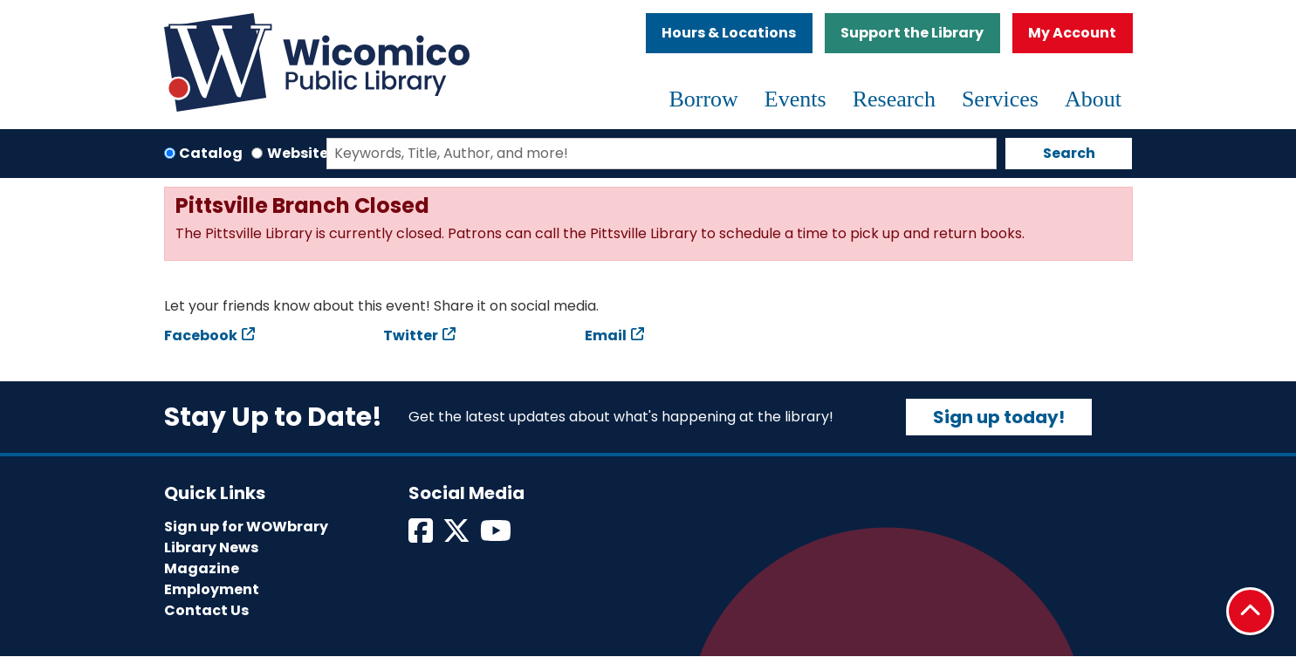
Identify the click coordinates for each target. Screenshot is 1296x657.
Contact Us (206, 610)
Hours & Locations (729, 33)
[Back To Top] (1250, 611)
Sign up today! (999, 417)
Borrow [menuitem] (703, 99)
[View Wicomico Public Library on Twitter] (457, 536)
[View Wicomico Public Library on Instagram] (497, 536)
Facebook (200, 335)
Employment (211, 589)
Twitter (410, 335)
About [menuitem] (1093, 99)
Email (606, 335)
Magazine (201, 568)
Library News (211, 547)
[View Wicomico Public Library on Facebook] (421, 536)
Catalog (211, 153)
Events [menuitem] (795, 99)
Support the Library (912, 33)
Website (297, 153)
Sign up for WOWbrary (246, 527)
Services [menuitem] (1000, 99)
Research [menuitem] (894, 99)
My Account (1072, 33)
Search (1069, 153)
